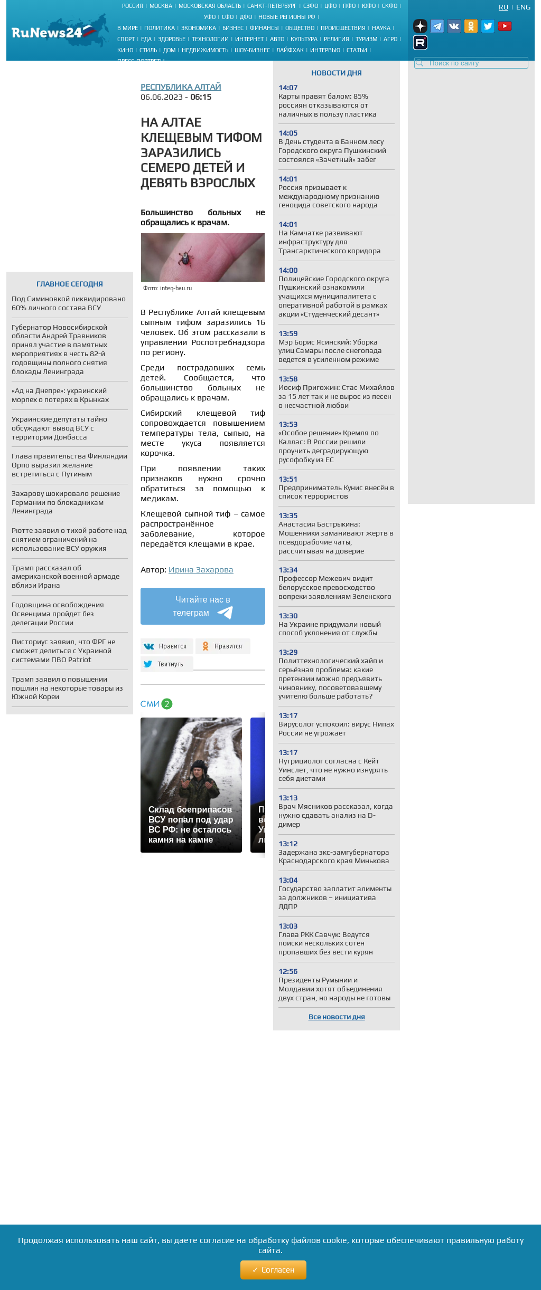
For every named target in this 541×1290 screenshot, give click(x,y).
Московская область (210, 6)
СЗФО (310, 6)
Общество (299, 28)
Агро (390, 39)
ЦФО (330, 6)
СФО (228, 17)
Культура (304, 39)
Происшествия (343, 28)
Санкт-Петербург (272, 6)
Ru (503, 7)
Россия (132, 6)
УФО (210, 17)
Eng (523, 7)
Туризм (366, 39)
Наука (381, 28)
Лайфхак (290, 50)
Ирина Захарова (201, 570)
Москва (161, 6)
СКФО (389, 6)
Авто (277, 39)
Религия (336, 39)
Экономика (198, 28)
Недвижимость (205, 50)
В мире (127, 28)
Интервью (325, 50)
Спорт (126, 39)
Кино (125, 50)
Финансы (264, 28)
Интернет (249, 39)
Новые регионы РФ (286, 17)
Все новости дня (337, 1016)
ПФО (349, 6)
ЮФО (369, 6)
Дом (169, 50)
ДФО (246, 17)
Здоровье (171, 39)
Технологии (210, 39)
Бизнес (233, 28)
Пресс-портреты (141, 61)
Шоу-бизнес (252, 50)
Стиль (148, 50)
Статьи (357, 50)
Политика (159, 28)
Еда (146, 39)
